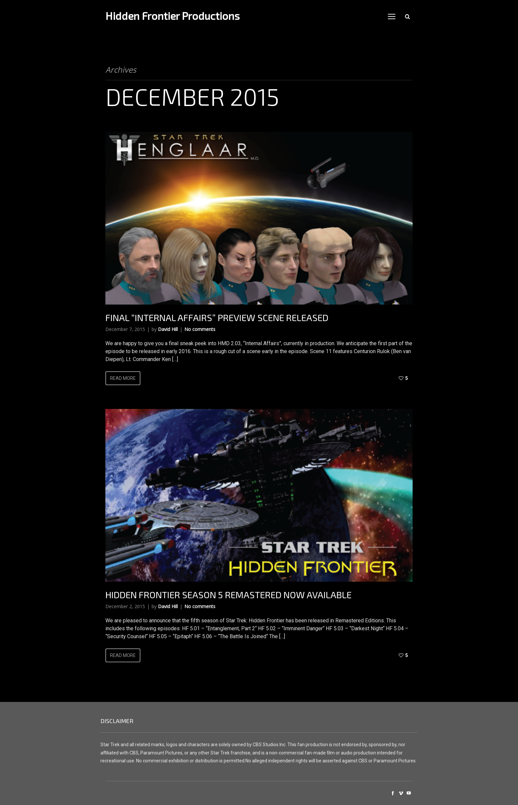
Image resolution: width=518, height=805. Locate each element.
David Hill (168, 329)
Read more (123, 378)
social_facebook (393, 793)
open (392, 16)
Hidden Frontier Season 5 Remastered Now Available (228, 594)
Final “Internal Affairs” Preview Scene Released (216, 317)
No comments (199, 329)
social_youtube (409, 793)
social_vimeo (401, 793)
